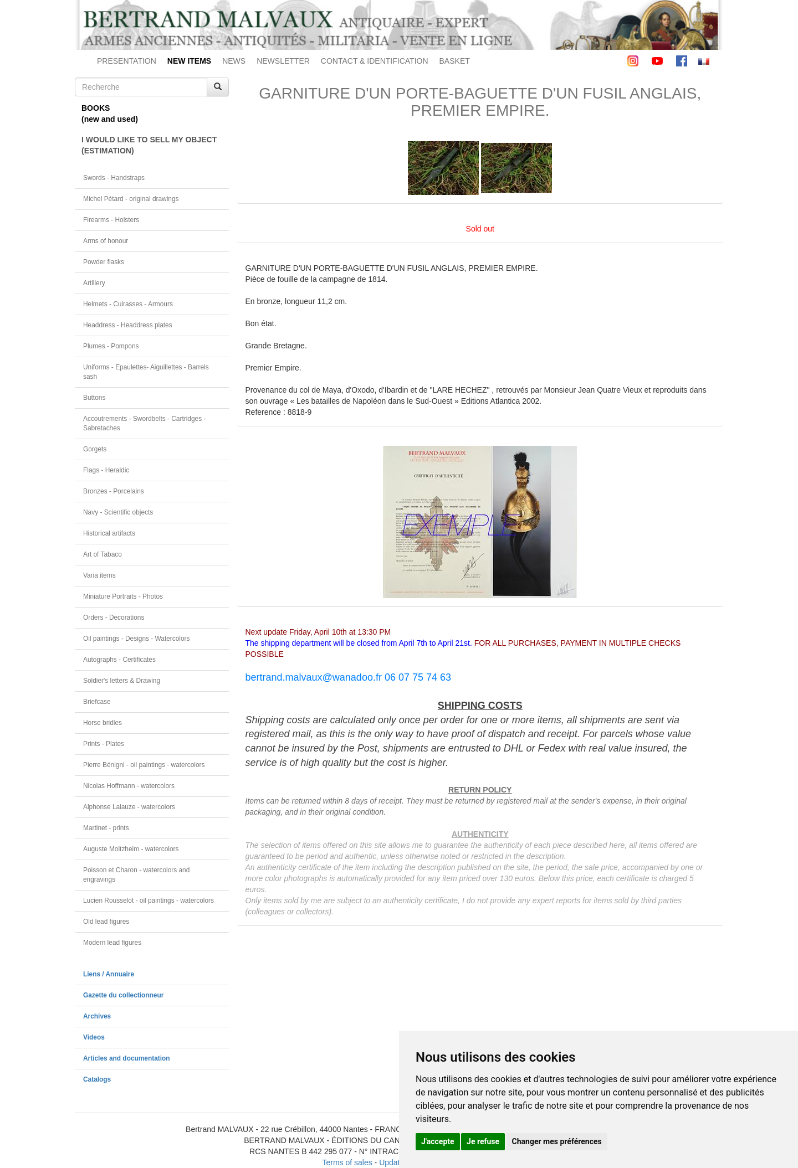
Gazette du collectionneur (123, 995)
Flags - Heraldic (106, 470)
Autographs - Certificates (119, 659)
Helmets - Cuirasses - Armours (128, 304)
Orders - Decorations (113, 617)
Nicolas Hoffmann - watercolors (129, 786)
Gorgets (94, 449)
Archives (97, 1016)
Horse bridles (102, 723)
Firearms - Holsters (111, 220)
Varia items (99, 575)
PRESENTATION (126, 60)
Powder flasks (103, 262)
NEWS (233, 60)
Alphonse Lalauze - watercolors (129, 807)
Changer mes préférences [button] (557, 1141)
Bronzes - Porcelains (113, 491)
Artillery (94, 283)
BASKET (454, 60)
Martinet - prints (106, 828)
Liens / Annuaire (108, 974)
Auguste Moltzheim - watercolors (130, 849)
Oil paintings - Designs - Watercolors (136, 638)
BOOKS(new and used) (109, 114)
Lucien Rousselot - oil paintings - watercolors (148, 900)
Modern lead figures (112, 942)
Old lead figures (106, 921)
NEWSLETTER (283, 60)
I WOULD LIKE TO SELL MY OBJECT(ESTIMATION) (149, 145)
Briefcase (97, 702)
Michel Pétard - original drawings (131, 199)
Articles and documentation (126, 1058)
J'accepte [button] (437, 1141)
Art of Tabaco (102, 554)
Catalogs (97, 1079)
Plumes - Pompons (111, 346)
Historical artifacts (109, 533)
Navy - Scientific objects (118, 512)
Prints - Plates (103, 744)
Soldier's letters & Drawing (121, 681)
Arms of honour (105, 241)
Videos (94, 1037)
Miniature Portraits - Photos (123, 596)
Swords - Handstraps (114, 178)
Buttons (94, 398)
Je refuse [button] (483, 1141)
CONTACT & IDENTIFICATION (374, 60)
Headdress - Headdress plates (127, 325)
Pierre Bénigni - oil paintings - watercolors (143, 765)
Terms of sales (347, 1162)
